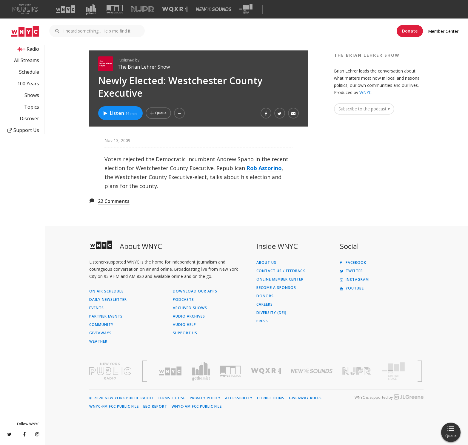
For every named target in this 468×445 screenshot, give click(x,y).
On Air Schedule (106, 291)
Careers (264, 304)
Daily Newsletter (108, 299)
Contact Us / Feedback (280, 271)
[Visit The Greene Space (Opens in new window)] (246, 9)
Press (262, 321)
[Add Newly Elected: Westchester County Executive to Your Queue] (158, 113)
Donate (410, 31)
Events (96, 308)
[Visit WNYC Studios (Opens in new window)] (115, 9)
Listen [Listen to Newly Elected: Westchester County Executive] (120, 113)
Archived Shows (190, 308)
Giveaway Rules (305, 398)
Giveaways (100, 333)
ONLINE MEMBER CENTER (280, 279)
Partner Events (106, 316)
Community (101, 325)
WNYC (365, 92)
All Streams (26, 60)
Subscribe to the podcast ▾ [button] (364, 109)
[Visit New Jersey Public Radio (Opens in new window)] (357, 371)
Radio (33, 49)
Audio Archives (189, 316)
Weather (98, 341)
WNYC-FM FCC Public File (114, 406)
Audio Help (184, 325)
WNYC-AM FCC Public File (197, 406)
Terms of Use (171, 398)
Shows (31, 95)
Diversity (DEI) (271, 313)
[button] (179, 113)
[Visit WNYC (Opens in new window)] (65, 9)
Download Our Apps (195, 291)
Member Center (443, 31)
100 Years (28, 83)
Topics (31, 107)
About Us (266, 262)
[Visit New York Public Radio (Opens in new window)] (110, 371)
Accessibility (239, 398)
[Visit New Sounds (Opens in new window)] (213, 9)
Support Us (23, 130)
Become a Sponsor (276, 288)
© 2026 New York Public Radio (121, 398)
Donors (265, 296)
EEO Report (155, 406)
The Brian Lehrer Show (144, 67)
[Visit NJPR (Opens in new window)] (142, 9)
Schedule (29, 72)
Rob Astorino (264, 168)
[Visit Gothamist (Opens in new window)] (91, 9)
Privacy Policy (205, 398)
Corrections (270, 398)
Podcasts (183, 299)
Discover (29, 118)
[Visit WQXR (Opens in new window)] (174, 9)
